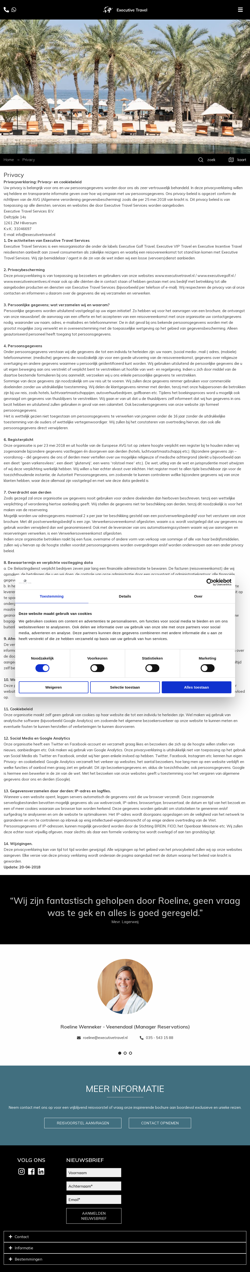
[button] (119, 1053)
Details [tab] (125, 596)
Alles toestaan (196, 687)
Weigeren (53, 687)
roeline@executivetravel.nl (102, 1037)
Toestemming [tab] (52, 596)
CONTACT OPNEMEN (160, 1123)
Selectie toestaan (125, 687)
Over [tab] (198, 596)
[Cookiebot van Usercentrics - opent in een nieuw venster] (210, 582)
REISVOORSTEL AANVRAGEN (83, 1123)
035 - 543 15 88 (156, 1037)
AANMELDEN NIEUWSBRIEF (94, 1216)
